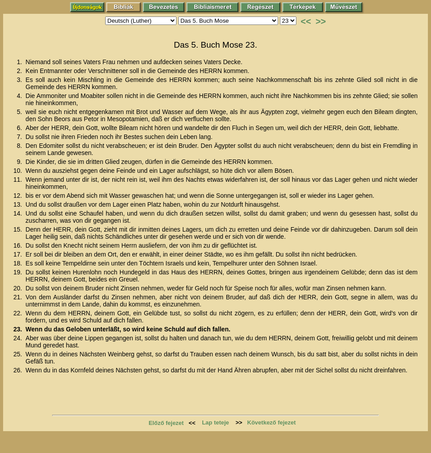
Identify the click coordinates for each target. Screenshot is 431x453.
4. (20, 95)
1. (20, 61)
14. (18, 213)
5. (20, 111)
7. (20, 136)
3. (20, 79)
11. (18, 179)
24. (18, 338)
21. (18, 297)
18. (18, 263)
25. (18, 354)
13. (18, 204)
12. (18, 195)
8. (20, 145)
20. (18, 288)
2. (20, 70)
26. (18, 370)
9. (20, 161)
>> (321, 21)
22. (18, 313)
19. (18, 272)
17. (18, 254)
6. (20, 127)
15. (18, 229)
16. (18, 245)
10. (18, 170)
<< (306, 21)
